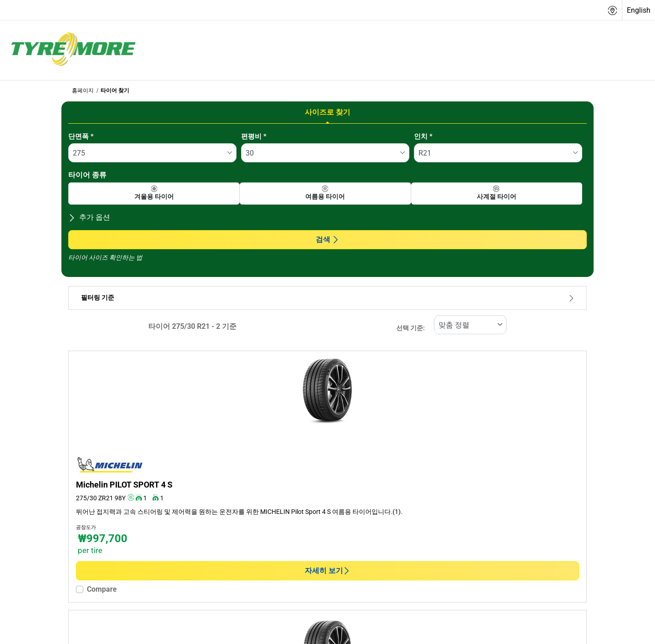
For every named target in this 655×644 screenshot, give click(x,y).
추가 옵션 (89, 217)
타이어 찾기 (115, 90)
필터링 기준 (327, 298)
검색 (327, 239)
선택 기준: (410, 328)
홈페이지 (83, 90)
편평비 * (254, 136)
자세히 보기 (327, 570)
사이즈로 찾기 (327, 112)
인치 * (423, 136)
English (638, 10)
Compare (102, 589)
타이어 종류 (87, 175)
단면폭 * (81, 136)
